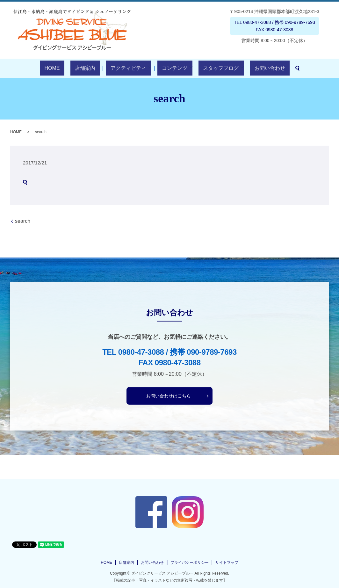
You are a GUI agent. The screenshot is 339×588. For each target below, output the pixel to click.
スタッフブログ (209, 68)
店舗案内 (92, 68)
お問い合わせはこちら (168, 395)
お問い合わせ (254, 68)
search (277, 68)
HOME (68, 68)
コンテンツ (168, 68)
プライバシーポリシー (189, 562)
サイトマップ (226, 562)
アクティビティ (126, 68)
